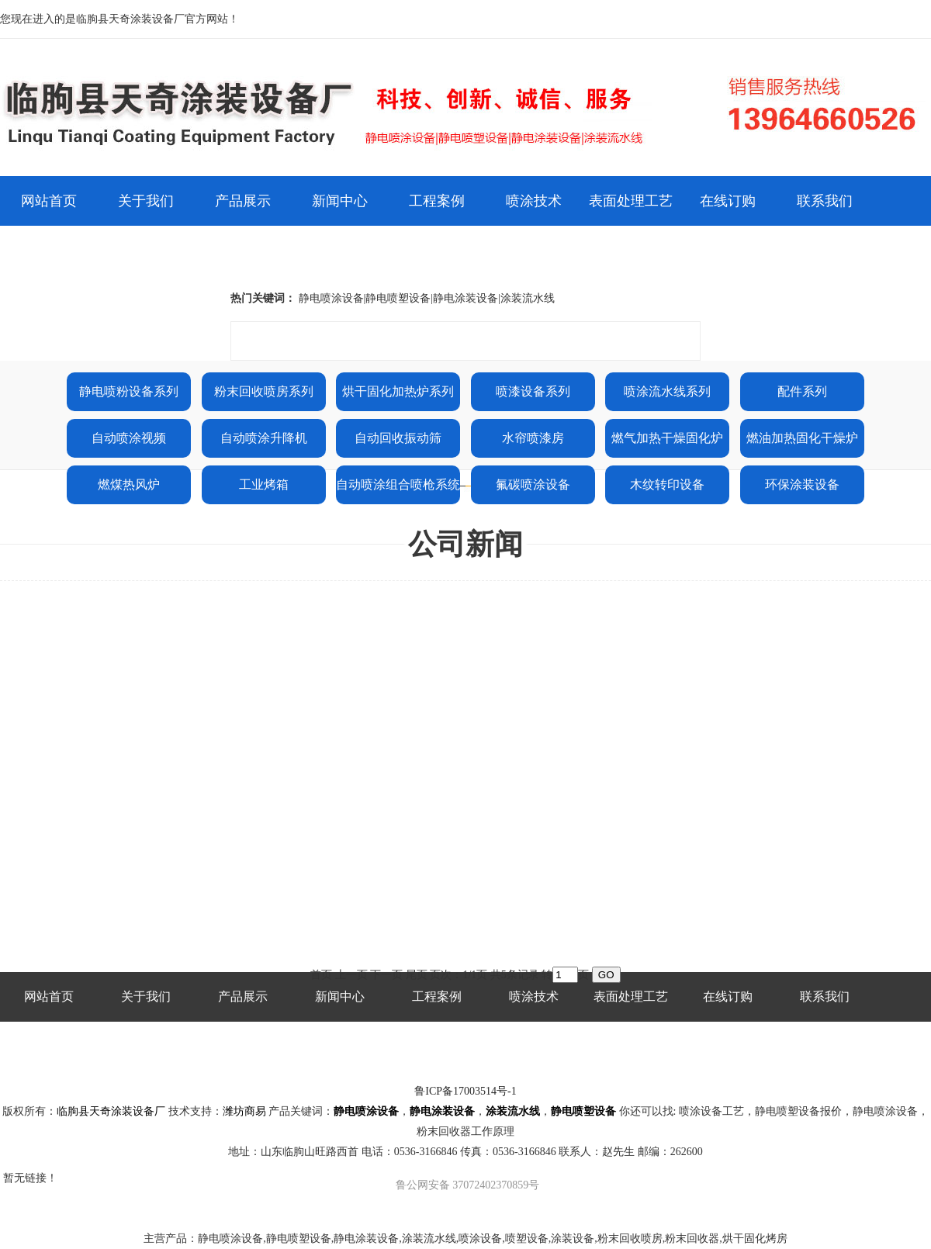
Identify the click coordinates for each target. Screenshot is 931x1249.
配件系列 (802, 391)
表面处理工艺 (631, 201)
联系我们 (825, 201)
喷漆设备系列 (533, 391)
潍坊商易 (244, 1111)
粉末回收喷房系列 (263, 391)
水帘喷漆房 (533, 438)
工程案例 (437, 201)
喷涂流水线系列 (667, 391)
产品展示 (243, 201)
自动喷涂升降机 (263, 438)
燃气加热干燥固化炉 (667, 438)
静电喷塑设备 (583, 1111)
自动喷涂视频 (129, 438)
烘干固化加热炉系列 (398, 391)
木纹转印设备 (667, 484)
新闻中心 (340, 201)
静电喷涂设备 (366, 1111)
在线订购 (728, 201)
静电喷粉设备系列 (128, 391)
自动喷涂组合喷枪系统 (398, 484)
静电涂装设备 (442, 1111)
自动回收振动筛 (398, 438)
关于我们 (146, 201)
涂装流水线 (513, 1111)
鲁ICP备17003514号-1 (465, 1091)
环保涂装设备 (802, 484)
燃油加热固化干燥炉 (802, 438)
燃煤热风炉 (129, 484)
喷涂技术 (534, 201)
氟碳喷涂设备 (533, 484)
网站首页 (49, 201)
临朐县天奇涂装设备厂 (111, 1111)
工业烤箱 (264, 484)
